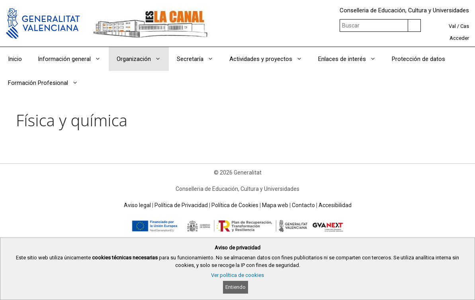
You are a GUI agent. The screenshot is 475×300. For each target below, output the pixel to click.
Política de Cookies (234, 205)
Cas (464, 26)
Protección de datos (418, 59)
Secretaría (199, 59)
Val (452, 26)
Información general (73, 59)
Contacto (303, 205)
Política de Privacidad (181, 205)
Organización (143, 59)
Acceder (459, 38)
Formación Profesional (47, 83)
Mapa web (275, 205)
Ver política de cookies (237, 275)
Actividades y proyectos (269, 59)
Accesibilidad (335, 205)
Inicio (15, 59)
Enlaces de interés (351, 59)
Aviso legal (137, 205)
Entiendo (235, 287)
